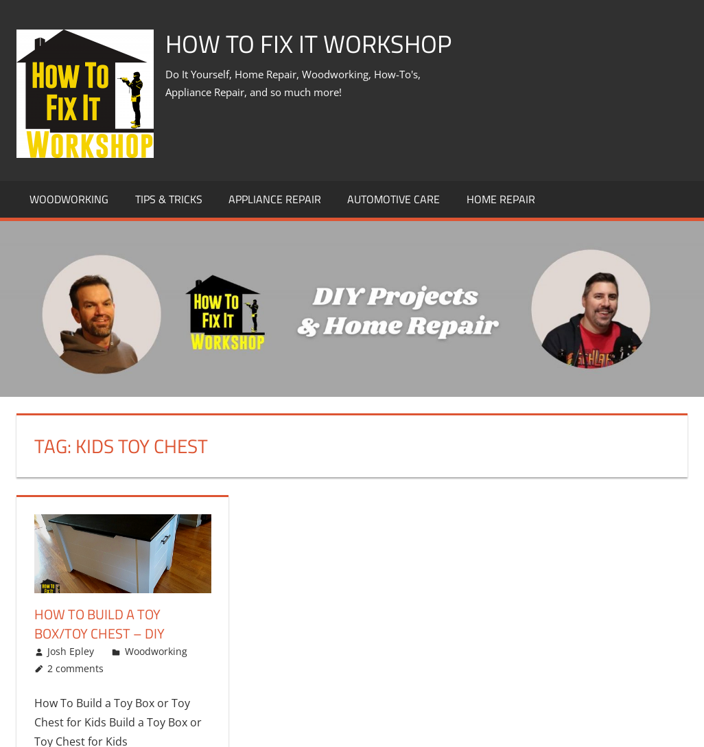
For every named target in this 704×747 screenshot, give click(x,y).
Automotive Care (393, 199)
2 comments (75, 668)
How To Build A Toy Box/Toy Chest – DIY (99, 624)
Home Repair (501, 199)
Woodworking (69, 199)
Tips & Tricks (168, 199)
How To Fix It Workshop (308, 43)
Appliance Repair (274, 199)
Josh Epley (70, 651)
